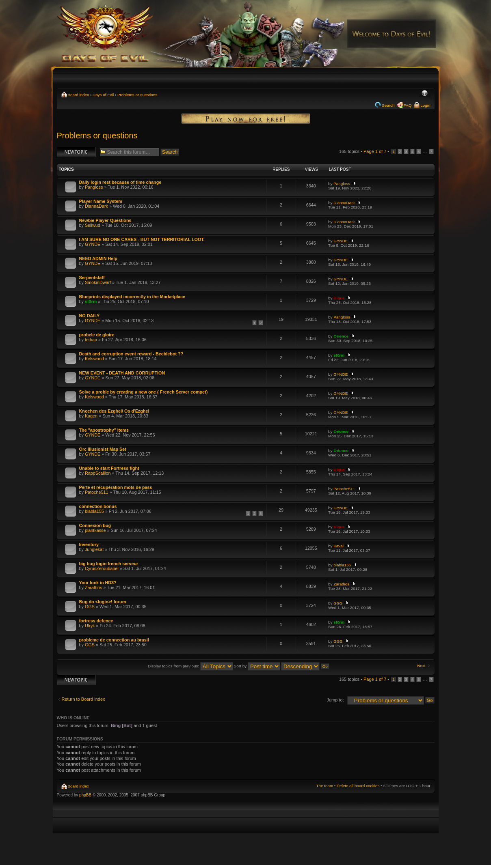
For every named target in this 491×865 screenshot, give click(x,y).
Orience (340, 336)
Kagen (91, 415)
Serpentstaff (92, 277)
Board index (78, 95)
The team (324, 785)
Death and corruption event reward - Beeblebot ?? (131, 353)
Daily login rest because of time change (120, 182)
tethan (91, 339)
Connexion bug (95, 525)
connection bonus (98, 506)
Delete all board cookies (358, 785)
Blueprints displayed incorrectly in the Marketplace (132, 296)
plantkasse (95, 530)
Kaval (338, 546)
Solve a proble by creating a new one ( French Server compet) (143, 391)
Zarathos (93, 587)
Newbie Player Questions (105, 220)
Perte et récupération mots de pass (115, 487)
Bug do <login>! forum (102, 601)
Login (425, 105)
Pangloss (94, 187)
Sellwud (92, 225)
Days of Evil (103, 95)
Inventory (89, 544)
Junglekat (94, 549)
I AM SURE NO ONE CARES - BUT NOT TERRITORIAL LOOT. (142, 239)
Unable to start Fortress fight (109, 468)
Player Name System (100, 201)
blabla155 (94, 511)
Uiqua (338, 298)
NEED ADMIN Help (98, 258)
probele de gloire (97, 334)
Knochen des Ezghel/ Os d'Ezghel (114, 411)
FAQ (408, 105)
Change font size (424, 93)
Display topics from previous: (190, 666)
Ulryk (90, 625)
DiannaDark (96, 206)
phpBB (85, 795)
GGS (90, 606)
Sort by (257, 666)
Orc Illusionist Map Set (102, 449)
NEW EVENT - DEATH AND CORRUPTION (122, 372)
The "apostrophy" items (104, 430)
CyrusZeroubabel (102, 568)
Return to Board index (83, 699)
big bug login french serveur (108, 563)
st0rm (91, 301)
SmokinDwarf (98, 282)
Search (388, 105)
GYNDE (92, 244)
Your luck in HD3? (98, 582)
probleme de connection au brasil (114, 639)
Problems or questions (137, 95)
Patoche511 (96, 492)
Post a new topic (76, 152)
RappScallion (98, 473)
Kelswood (94, 358)
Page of (374, 151)
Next (421, 665)
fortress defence (96, 620)
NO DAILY (89, 315)
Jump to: (335, 699)
